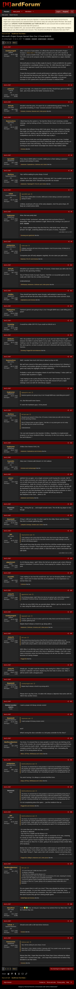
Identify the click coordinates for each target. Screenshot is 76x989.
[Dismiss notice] (72, 20)
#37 (71, 864)
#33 (71, 738)
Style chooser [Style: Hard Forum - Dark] (8, 982)
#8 (71, 211)
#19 (71, 457)
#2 (71, 85)
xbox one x (50, 39)
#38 (71, 904)
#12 (71, 306)
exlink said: (24, 245)
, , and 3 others (32, 781)
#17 (71, 410)
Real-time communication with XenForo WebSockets (44, 986)
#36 (71, 812)
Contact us (42, 982)
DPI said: (24, 637)
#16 (71, 388)
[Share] (69, 47)
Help (67, 982)
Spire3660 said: (25, 194)
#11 (71, 290)
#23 (71, 530)
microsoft (34, 39)
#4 (71, 117)
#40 (71, 938)
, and (29, 259)
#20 (71, 474)
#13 (71, 320)
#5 (71, 155)
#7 (71, 190)
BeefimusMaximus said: (28, 764)
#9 (71, 241)
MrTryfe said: (25, 414)
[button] (21, 11)
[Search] (72, 11)
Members (28, 11)
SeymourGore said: (26, 535)
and (28, 235)
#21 (71, 504)
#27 (71, 612)
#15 (71, 356)
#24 (71, 558)
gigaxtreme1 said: (26, 594)
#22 (71, 515)
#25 (71, 573)
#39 (71, 921)
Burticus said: (25, 942)
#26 (71, 590)
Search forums (13, 15)
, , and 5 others (32, 753)
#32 (71, 714)
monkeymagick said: (27, 683)
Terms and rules (51, 982)
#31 (71, 701)
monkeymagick (7, 39)
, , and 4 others (33, 184)
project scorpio (42, 39)
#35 (71, 787)
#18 (71, 443)
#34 (71, 760)
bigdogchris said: (26, 392)
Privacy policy (61, 982)
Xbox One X (31, 53)
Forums (6, 11)
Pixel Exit (26, 986)
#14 (71, 335)
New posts (16, 11)
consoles (27, 39)
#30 (71, 679)
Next (14, 42)
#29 (71, 665)
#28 (71, 633)
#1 (71, 47)
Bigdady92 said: (26, 616)
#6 (71, 170)
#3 (71, 102)
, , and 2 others (34, 164)
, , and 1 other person (34, 111)
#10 (71, 265)
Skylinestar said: (26, 718)
